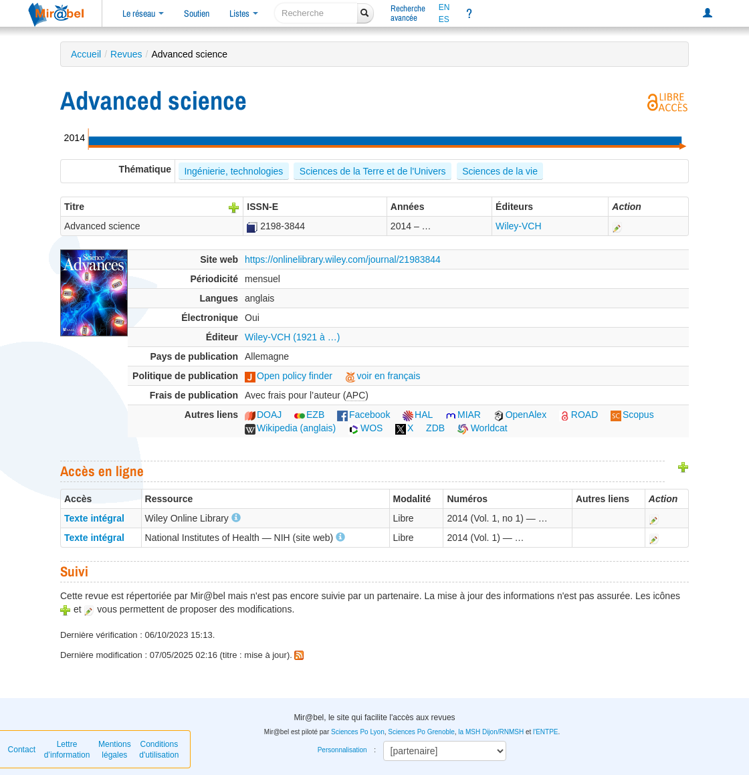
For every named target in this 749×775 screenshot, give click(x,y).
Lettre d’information (67, 750)
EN (444, 7)
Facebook (363, 414)
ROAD (578, 414)
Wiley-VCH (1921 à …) (292, 337)
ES (444, 19)
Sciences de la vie (500, 171)
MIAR (463, 414)
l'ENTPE (545, 732)
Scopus (632, 414)
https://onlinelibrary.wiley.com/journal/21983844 (343, 259)
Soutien (196, 13)
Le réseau (143, 13)
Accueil (86, 54)
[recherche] (316, 13)
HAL (418, 414)
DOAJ (263, 414)
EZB (309, 414)
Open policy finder (288, 375)
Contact (21, 749)
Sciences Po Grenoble (421, 732)
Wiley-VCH (518, 226)
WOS (365, 428)
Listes (243, 13)
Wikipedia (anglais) (290, 428)
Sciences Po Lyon (358, 732)
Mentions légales (114, 750)
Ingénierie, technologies (233, 171)
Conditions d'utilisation (159, 750)
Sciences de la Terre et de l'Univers (373, 171)
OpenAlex (520, 414)
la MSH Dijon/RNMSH (491, 732)
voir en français (383, 375)
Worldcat (482, 428)
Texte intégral (94, 518)
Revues (126, 54)
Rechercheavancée (408, 13)
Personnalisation (342, 750)
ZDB (435, 428)
